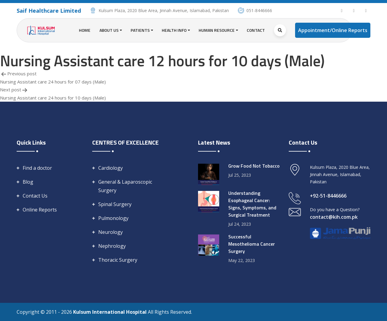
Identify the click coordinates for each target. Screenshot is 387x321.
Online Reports (40, 209)
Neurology (110, 232)
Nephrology (112, 246)
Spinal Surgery (115, 204)
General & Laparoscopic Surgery (125, 186)
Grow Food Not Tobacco (254, 165)
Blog (28, 182)
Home (84, 30)
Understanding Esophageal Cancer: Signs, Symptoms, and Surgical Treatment (252, 203)
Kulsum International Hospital (110, 312)
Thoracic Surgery (117, 260)
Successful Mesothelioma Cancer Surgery (251, 244)
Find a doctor (37, 168)
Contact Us (35, 195)
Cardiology (110, 168)
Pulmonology (113, 218)
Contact (256, 30)
